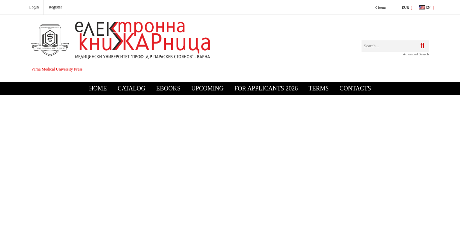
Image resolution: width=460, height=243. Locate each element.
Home (98, 88)
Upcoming (207, 88)
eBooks (168, 88)
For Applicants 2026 (266, 88)
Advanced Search (416, 54)
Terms (319, 88)
